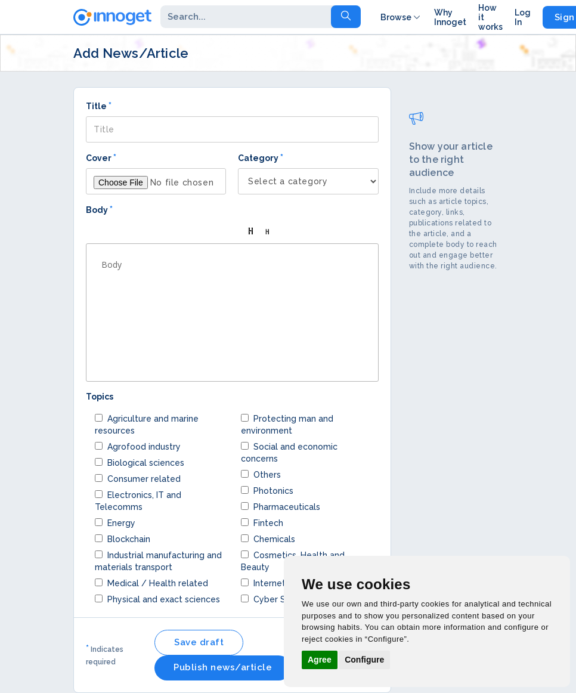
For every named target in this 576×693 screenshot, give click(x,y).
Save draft (199, 642)
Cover (101, 157)
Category (260, 157)
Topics (99, 396)
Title (99, 106)
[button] (99, 231)
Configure (364, 659)
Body (99, 209)
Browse (401, 17)
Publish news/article (223, 667)
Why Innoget (450, 17)
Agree (320, 659)
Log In (523, 17)
